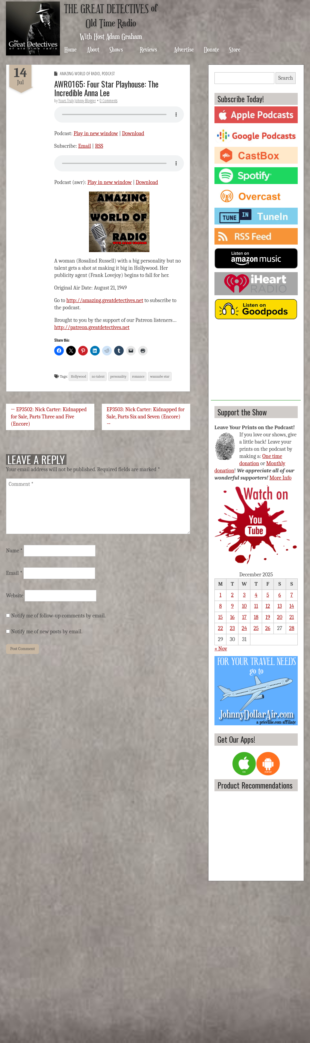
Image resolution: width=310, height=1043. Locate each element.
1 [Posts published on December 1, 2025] (221, 595)
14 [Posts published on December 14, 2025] (291, 606)
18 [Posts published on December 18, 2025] (256, 617)
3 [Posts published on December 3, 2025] (244, 595)
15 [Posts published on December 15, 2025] (220, 617)
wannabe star (160, 376)
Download (133, 133)
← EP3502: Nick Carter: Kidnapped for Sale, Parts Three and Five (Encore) (49, 416)
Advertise (184, 49)
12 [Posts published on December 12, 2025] (267, 606)
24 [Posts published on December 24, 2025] (244, 628)
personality (118, 376)
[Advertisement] (256, 362)
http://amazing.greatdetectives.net (104, 300)
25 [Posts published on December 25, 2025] (256, 628)
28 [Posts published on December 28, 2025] (291, 628)
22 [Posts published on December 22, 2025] (220, 628)
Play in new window (96, 133)
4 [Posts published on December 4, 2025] (256, 595)
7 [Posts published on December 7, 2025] (292, 595)
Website (14, 596)
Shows (116, 49)
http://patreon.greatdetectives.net (91, 327)
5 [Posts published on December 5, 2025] (268, 595)
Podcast (108, 73)
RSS (99, 146)
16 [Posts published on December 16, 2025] (232, 617)
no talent (98, 376)
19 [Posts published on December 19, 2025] (267, 617)
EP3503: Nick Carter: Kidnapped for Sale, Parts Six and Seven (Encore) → (146, 416)
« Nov (220, 649)
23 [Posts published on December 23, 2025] (232, 628)
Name (14, 551)
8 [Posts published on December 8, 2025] (220, 606)
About (93, 49)
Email (84, 146)
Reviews (148, 49)
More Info (281, 478)
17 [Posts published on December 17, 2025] (244, 617)
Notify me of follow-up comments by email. (58, 616)
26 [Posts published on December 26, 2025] (267, 628)
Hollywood (78, 376)
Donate (211, 49)
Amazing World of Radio (80, 73)
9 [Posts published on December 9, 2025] (232, 606)
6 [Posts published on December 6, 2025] (279, 595)
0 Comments (108, 100)
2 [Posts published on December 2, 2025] (232, 595)
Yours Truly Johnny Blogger (77, 100)
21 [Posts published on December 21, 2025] (291, 617)
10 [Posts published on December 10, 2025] (244, 606)
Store (235, 49)
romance (138, 376)
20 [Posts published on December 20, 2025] (279, 617)
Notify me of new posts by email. (46, 631)
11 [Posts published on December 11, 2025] (256, 606)
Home (70, 49)
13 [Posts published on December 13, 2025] (279, 606)
